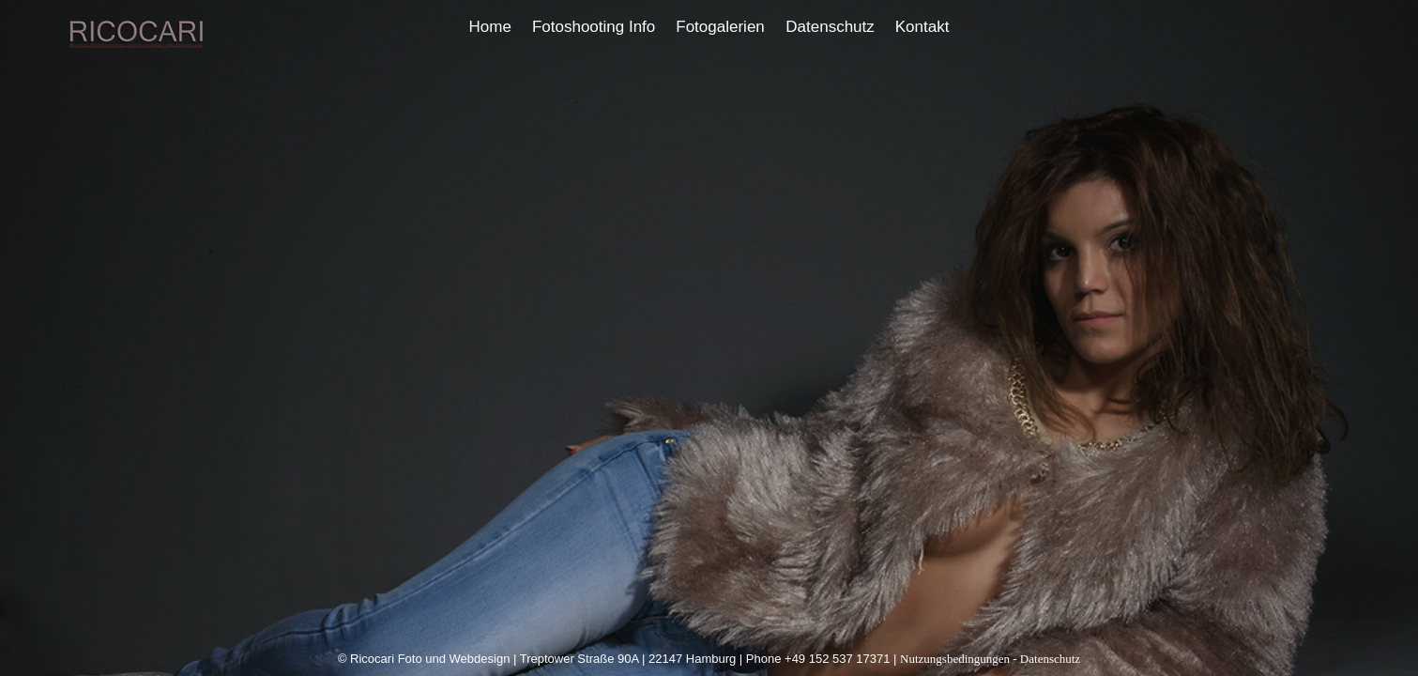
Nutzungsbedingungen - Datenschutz (990, 659)
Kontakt (922, 27)
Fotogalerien (720, 27)
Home (490, 27)
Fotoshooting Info (593, 27)
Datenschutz (830, 27)
